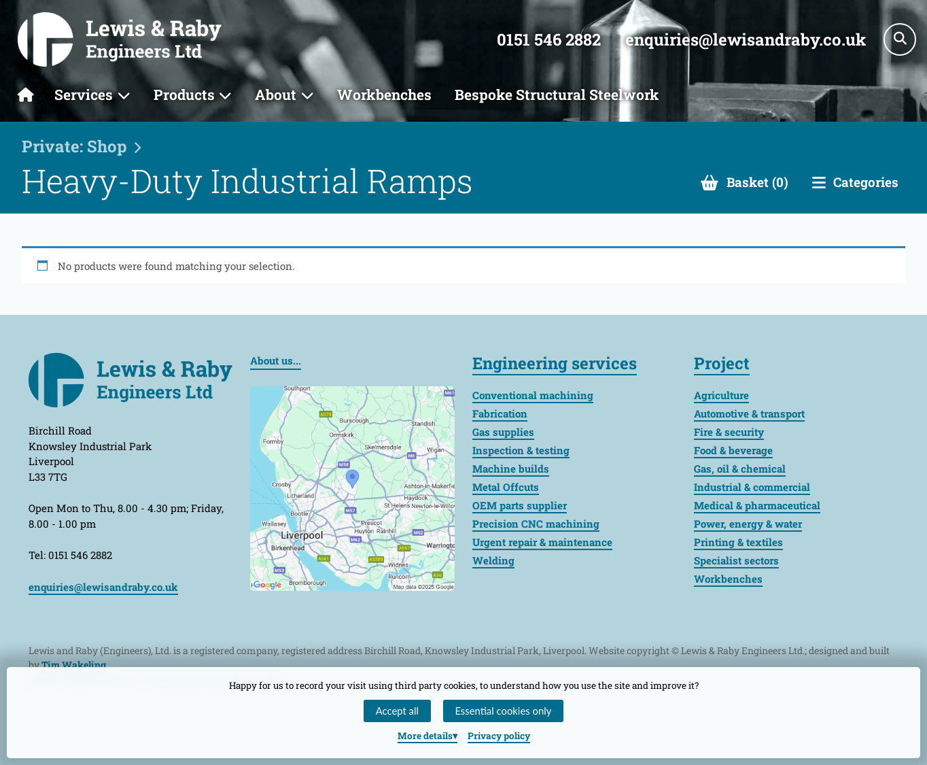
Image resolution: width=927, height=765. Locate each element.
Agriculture (721, 395)
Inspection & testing (521, 450)
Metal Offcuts (505, 487)
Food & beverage (733, 450)
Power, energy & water (748, 523)
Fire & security (729, 432)
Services (83, 94)
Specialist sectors (736, 560)
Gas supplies (503, 432)
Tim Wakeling (73, 664)
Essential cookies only (503, 710)
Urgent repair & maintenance (542, 542)
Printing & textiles (738, 542)
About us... (275, 360)
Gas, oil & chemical (740, 468)
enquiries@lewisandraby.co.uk (745, 39)
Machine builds (510, 468)
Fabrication (499, 413)
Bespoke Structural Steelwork (557, 94)
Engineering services (554, 363)
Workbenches (384, 94)
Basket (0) (757, 181)
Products (184, 94)
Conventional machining (532, 395)
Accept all (397, 710)
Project (722, 363)
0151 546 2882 (549, 39)
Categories (865, 181)
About (275, 94)
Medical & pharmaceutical (757, 505)
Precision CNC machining (535, 523)
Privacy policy (499, 736)
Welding (493, 560)
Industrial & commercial (752, 487)
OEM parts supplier (519, 505)
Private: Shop (74, 146)
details (425, 736)
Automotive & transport (749, 413)
